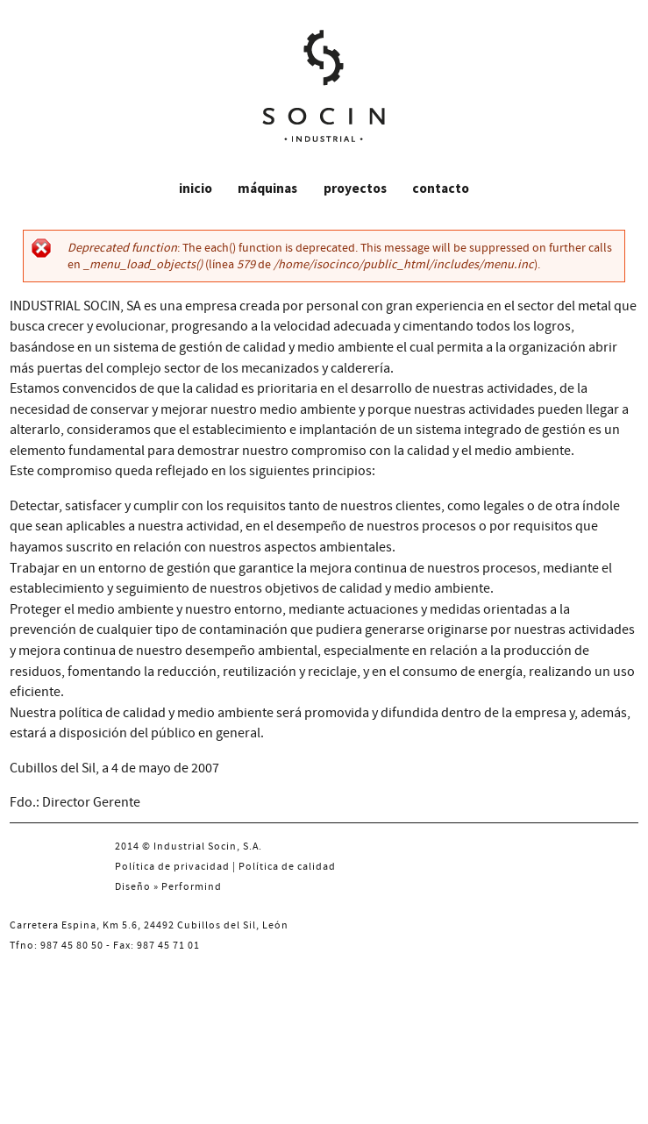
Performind (191, 886)
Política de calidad (287, 866)
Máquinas (267, 188)
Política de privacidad (172, 866)
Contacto (440, 188)
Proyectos (355, 188)
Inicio (195, 188)
